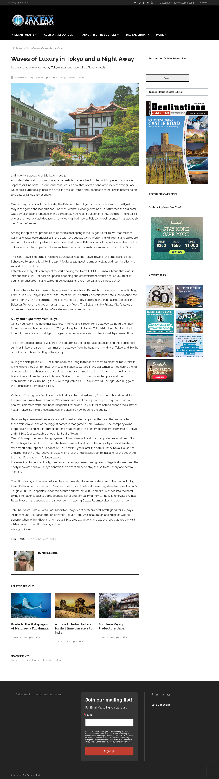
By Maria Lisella (47, 552)
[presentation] (165, 207)
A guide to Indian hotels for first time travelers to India (74, 628)
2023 (21, 48)
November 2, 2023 (24, 78)
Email (89, 715)
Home (14, 48)
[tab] (165, 207)
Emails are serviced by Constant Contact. (113, 742)
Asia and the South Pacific (42, 539)
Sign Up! (109, 751)
